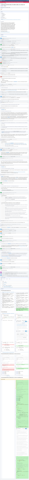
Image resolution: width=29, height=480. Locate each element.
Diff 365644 (11, 149)
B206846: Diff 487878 (13, 248)
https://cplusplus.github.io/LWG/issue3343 (21, 324)
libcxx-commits (9, 41)
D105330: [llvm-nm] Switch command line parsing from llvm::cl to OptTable (19, 70)
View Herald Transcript (14, 40)
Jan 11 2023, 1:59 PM (10, 268)
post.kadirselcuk (4, 14)
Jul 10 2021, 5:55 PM (5, 51)
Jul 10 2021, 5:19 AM (14, 38)
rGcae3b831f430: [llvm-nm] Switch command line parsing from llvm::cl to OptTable (18, 68)
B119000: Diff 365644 (13, 156)
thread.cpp (4, 284)
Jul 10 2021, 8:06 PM (18, 53)
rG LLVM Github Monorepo (4, 36)
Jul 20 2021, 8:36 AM (13, 96)
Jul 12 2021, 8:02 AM (14, 84)
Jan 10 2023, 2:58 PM (18, 248)
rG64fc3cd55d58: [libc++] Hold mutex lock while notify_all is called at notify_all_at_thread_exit (10, 19)
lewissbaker (10, 139)
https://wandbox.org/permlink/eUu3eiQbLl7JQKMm (22, 325)
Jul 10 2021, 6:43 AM (16, 44)
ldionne (4, 7)
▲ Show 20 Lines (4, 352)
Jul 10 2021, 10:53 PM (15, 62)
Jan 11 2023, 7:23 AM (13, 263)
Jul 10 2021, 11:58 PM (4, 69)
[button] (28, 1)
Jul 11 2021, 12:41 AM (4, 71)
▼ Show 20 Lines (12, 313)
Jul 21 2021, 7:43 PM (14, 139)
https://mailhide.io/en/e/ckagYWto (5, 256)
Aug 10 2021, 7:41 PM (18, 156)
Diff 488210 (9, 263)
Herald (2, 40)
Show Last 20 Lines (12, 352)
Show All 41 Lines (8, 352)
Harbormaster (3, 156)
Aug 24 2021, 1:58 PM (14, 192)
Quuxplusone (3, 44)
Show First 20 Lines (4, 313)
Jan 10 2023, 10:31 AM (13, 231)
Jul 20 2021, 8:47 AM (11, 102)
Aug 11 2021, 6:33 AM (11, 165)
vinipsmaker (3, 13)
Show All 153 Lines (8, 313)
